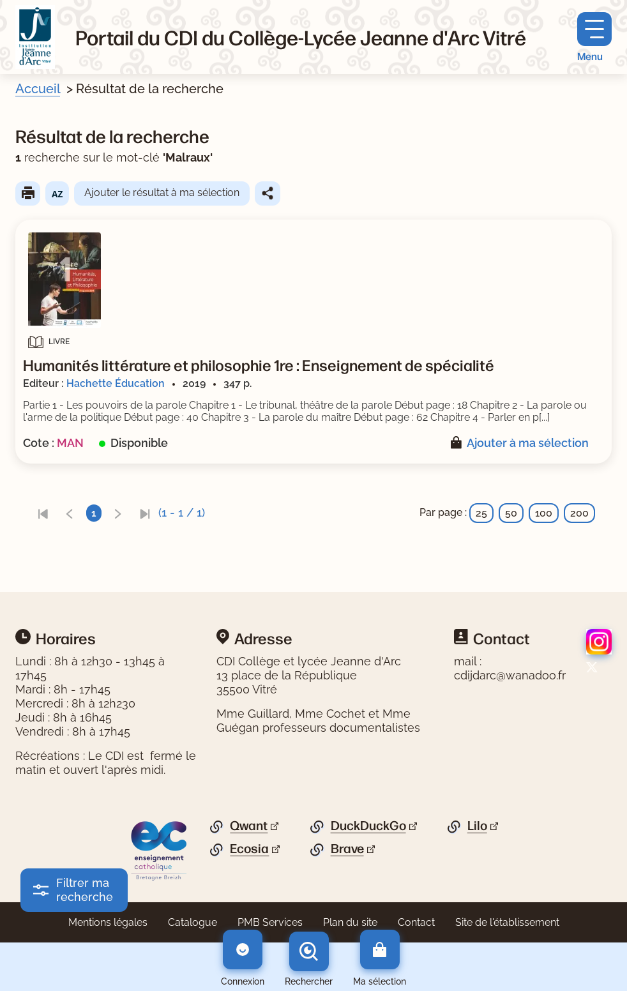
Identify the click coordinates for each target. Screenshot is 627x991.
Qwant (249, 825)
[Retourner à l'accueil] (35, 37)
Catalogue (192, 922)
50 (511, 513)
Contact (416, 922)
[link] (43, 513)
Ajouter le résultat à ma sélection (161, 192)
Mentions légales (107, 922)
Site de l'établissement (507, 922)
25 (481, 513)
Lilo (477, 825)
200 (579, 513)
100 (543, 513)
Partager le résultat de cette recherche (267, 193)
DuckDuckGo (368, 825)
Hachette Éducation (115, 383)
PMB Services (270, 922)
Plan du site (350, 922)
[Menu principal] (594, 37)
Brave (347, 848)
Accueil (37, 88)
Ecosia (249, 848)
